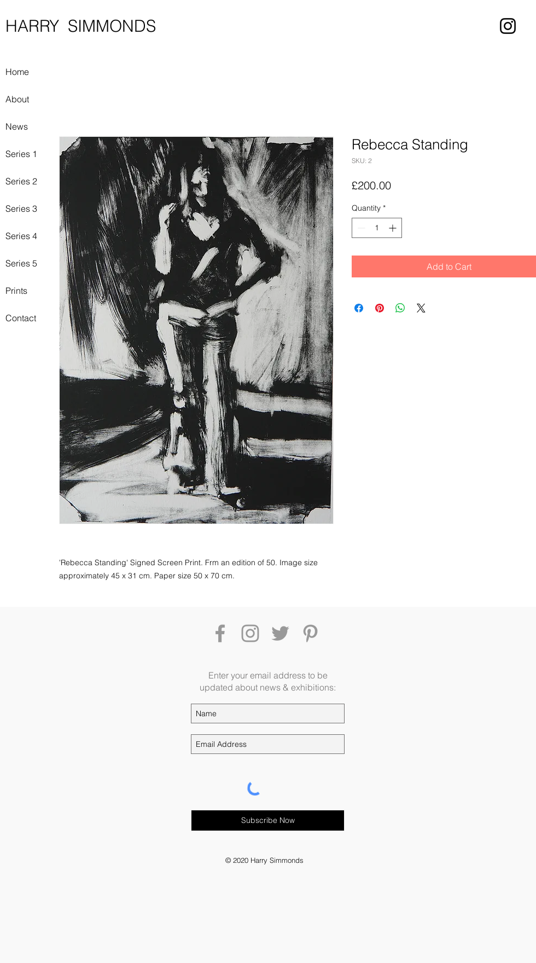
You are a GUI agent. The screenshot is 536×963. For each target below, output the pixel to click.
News (16, 126)
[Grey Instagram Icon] (250, 633)
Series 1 (21, 153)
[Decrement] (360, 227)
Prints (16, 290)
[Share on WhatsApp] (400, 308)
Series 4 (21, 235)
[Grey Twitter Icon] (280, 633)
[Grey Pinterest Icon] (310, 633)
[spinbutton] (377, 227)
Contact (20, 317)
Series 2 (21, 181)
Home (17, 71)
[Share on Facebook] (358, 308)
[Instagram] (507, 26)
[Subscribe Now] (268, 820)
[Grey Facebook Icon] (220, 633)
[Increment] (393, 227)
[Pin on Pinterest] (379, 308)
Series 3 (21, 208)
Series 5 (21, 263)
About (17, 99)
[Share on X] (421, 308)
